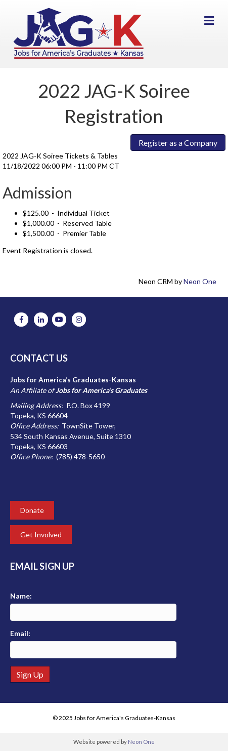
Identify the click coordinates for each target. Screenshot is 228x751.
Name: (21, 595)
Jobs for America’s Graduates (101, 390)
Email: (20, 633)
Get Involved (41, 534)
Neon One (200, 281)
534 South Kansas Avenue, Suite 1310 (70, 436)
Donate (32, 510)
